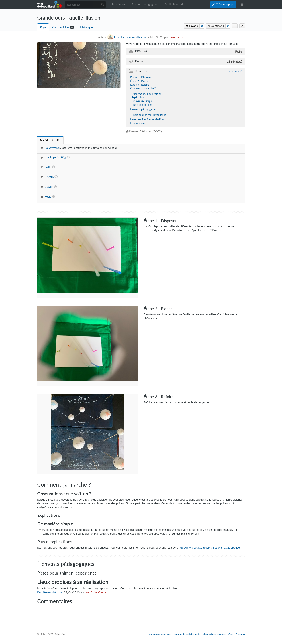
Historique (86, 27)
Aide (230, 633)
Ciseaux (49, 176)
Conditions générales (160, 633)
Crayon (49, 186)
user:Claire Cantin (95, 592)
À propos (240, 633)
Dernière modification (134, 37)
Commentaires (61, 27)
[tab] (50, 140)
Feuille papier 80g (55, 157)
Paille (48, 167)
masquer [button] (234, 71)
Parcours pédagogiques (145, 4)
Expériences (119, 4)
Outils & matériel (175, 4)
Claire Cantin (176, 37)
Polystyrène (52, 147)
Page (43, 27)
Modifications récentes (214, 633)
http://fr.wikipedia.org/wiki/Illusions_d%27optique (209, 547)
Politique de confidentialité (186, 633)
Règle (48, 196)
